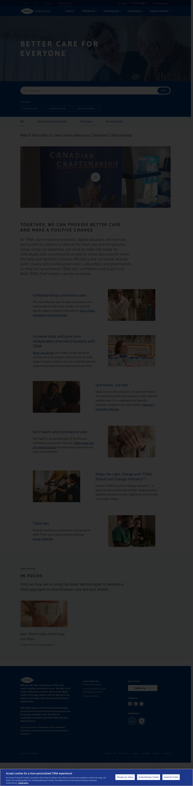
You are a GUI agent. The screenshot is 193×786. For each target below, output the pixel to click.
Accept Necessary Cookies (149, 777)
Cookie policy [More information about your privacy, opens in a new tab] (23, 783)
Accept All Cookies (171, 777)
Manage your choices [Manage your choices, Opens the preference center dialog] (125, 777)
